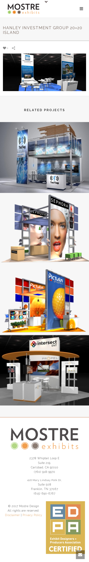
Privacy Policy (32, 515)
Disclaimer (12, 515)
